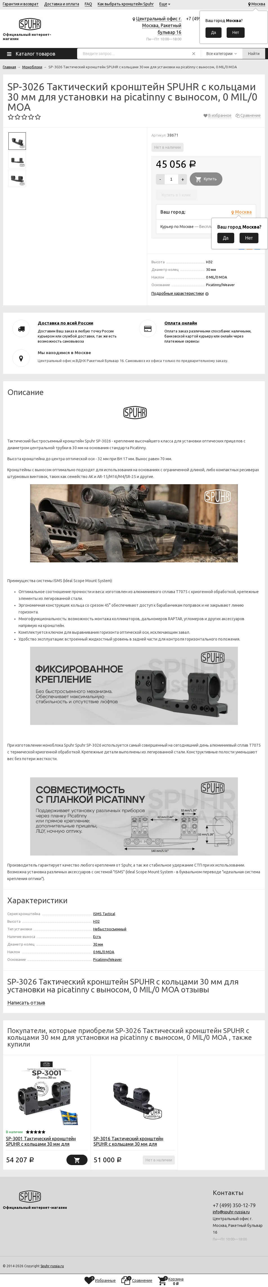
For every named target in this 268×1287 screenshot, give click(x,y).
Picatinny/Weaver (107, 959)
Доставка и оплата (61, 4)
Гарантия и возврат (21, 4)
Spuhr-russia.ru (52, 1266)
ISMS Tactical (104, 914)
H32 (96, 921)
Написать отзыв (26, 1002)
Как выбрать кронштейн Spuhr (126, 4)
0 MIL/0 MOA (103, 952)
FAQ (88, 4)
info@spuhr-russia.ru (231, 1212)
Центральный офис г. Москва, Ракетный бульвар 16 (158, 25)
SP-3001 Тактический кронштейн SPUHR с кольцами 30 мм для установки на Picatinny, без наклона (44, 1144)
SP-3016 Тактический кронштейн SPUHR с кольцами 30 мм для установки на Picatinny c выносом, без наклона (130, 1146)
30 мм (98, 944)
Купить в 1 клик (176, 195)
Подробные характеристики (177, 293)
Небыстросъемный (109, 929)
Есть (97, 937)
